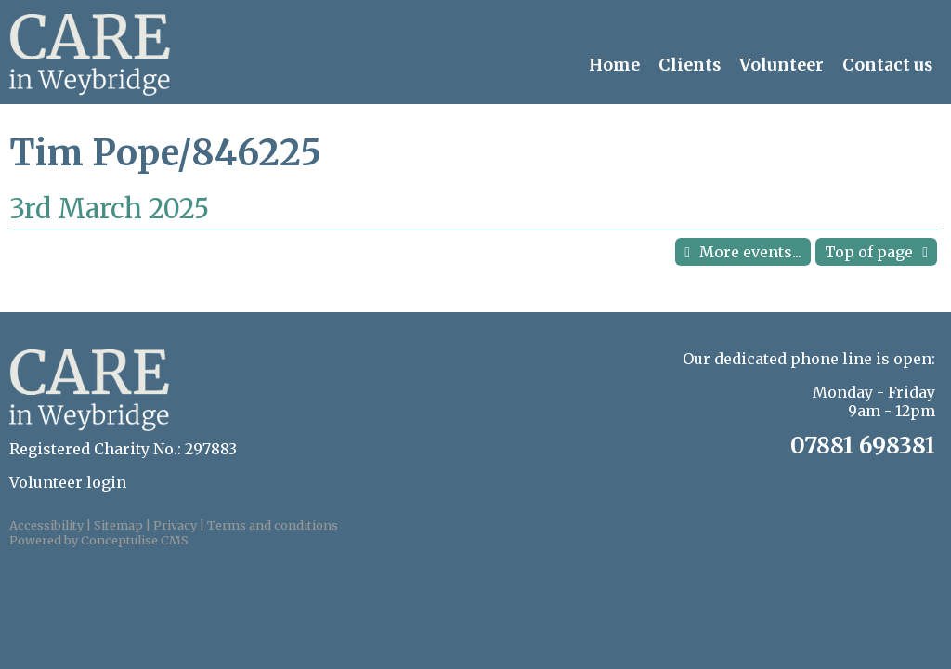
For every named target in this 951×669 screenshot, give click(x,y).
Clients (689, 65)
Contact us (887, 65)
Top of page (869, 252)
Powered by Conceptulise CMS (99, 539)
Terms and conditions (272, 525)
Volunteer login (67, 482)
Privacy (175, 525)
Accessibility (46, 525)
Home (614, 65)
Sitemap (118, 525)
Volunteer (781, 65)
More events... (750, 252)
